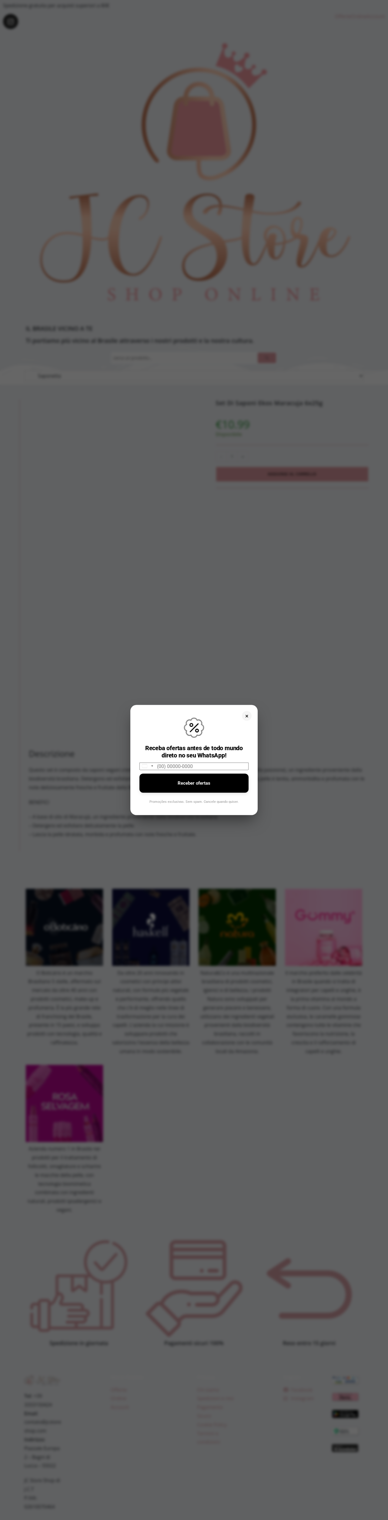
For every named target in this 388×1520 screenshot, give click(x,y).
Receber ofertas (194, 783)
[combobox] (147, 766)
